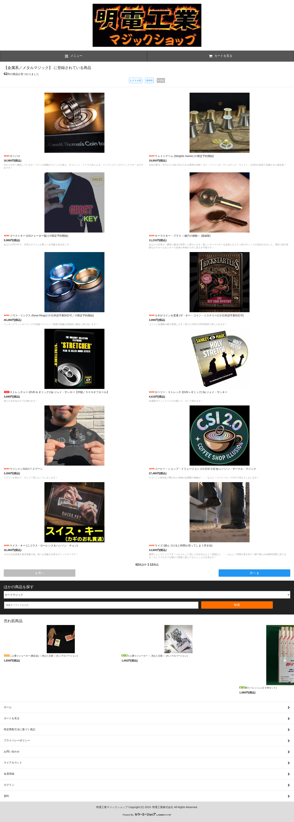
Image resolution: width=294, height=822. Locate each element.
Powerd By (147, 815)
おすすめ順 (135, 80)
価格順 (149, 80)
